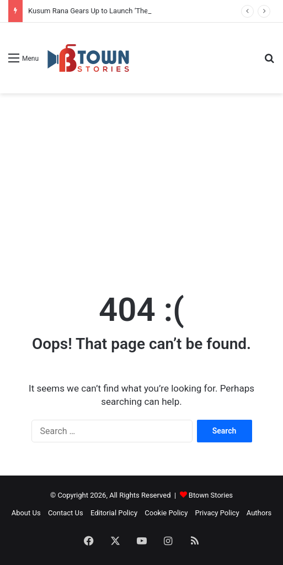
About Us (26, 513)
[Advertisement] (141, 181)
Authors (259, 513)
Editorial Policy (113, 513)
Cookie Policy (166, 513)
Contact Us (65, 513)
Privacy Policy (217, 513)
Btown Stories (211, 495)
